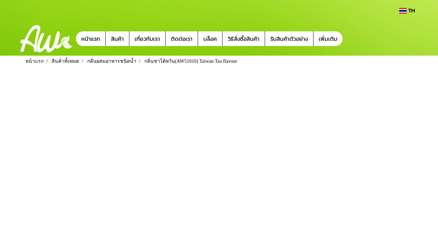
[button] (353, 38)
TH (407, 10)
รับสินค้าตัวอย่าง (289, 39)
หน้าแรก (90, 39)
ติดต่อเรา (181, 39)
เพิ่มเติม (328, 39)
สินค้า (117, 39)
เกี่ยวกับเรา (147, 39)
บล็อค (210, 39)
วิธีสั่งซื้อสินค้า (243, 39)
